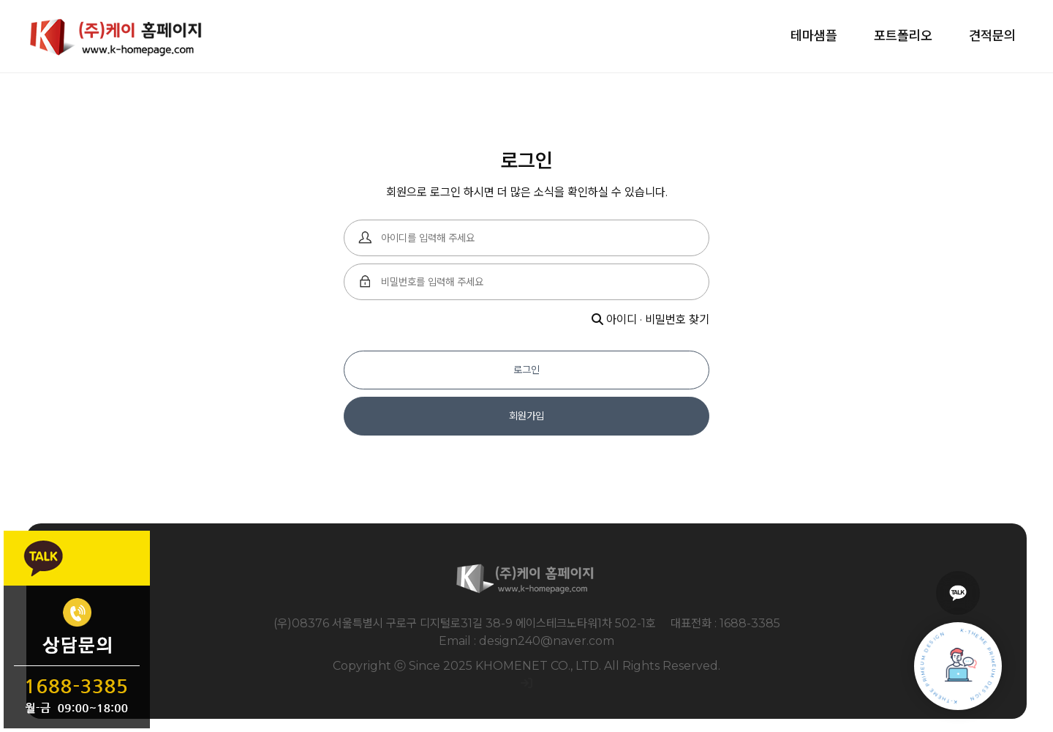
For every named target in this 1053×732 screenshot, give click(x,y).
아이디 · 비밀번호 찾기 (650, 319)
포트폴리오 (903, 36)
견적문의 (992, 36)
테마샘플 (813, 36)
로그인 (526, 369)
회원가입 (526, 415)
